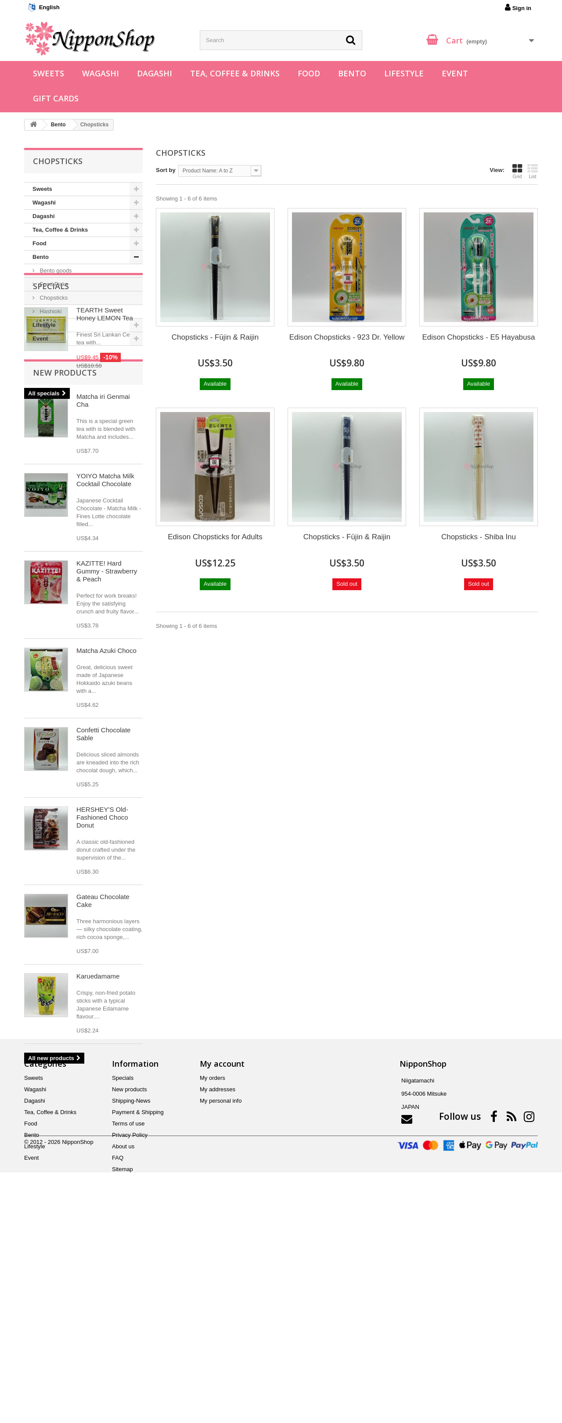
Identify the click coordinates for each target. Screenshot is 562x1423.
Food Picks (53, 284)
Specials (51, 372)
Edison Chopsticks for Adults (215, 537)
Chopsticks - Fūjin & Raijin (215, 337)
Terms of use (128, 1322)
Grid (517, 171)
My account (222, 1262)
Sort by (166, 170)
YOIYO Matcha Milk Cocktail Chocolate (105, 618)
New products (65, 511)
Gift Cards (56, 98)
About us (123, 1344)
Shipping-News (131, 1299)
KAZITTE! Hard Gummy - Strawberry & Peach (106, 709)
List (532, 171)
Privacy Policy (130, 1333)
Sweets (48, 73)
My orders (212, 1276)
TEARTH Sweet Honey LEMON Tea (104, 400)
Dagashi (154, 73)
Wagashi (100, 73)
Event (455, 73)
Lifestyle (404, 73)
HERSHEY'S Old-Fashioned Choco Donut (102, 956)
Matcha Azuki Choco (106, 789)
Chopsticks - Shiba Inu (478, 537)
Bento (352, 73)
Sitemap (122, 1367)
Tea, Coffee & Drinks (235, 73)
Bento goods (55, 270)
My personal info (220, 1299)
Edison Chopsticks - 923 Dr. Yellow (347, 337)
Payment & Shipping (138, 1310)
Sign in (518, 7)
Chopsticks (53, 297)
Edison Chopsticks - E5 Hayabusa (478, 337)
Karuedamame (97, 1114)
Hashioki (49, 311)
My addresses (217, 1287)
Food (309, 73)
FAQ (117, 1356)
